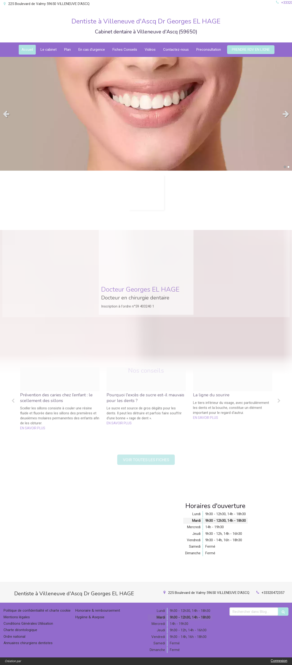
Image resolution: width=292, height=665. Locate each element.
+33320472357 (272, 593)
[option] (60, 355)
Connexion (279, 661)
